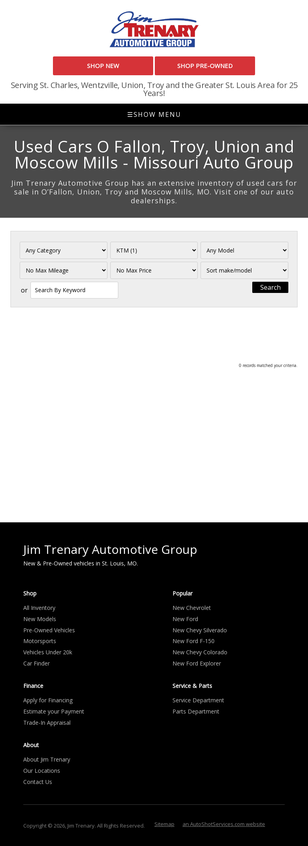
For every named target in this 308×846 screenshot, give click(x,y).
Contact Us (37, 782)
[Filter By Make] (154, 250)
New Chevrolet (191, 607)
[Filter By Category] (63, 250)
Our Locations (41, 770)
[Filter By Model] (244, 250)
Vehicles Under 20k (47, 652)
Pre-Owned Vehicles (49, 630)
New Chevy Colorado (199, 652)
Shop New (103, 66)
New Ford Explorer (196, 663)
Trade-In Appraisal (47, 722)
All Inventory (39, 607)
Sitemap (164, 824)
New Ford (185, 619)
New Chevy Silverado (199, 630)
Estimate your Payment (53, 711)
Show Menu (154, 114)
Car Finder (36, 663)
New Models (39, 619)
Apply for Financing (48, 700)
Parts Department (195, 711)
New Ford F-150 (193, 641)
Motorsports (39, 641)
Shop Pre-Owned (205, 66)
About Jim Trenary (46, 759)
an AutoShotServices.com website (223, 824)
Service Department (198, 700)
